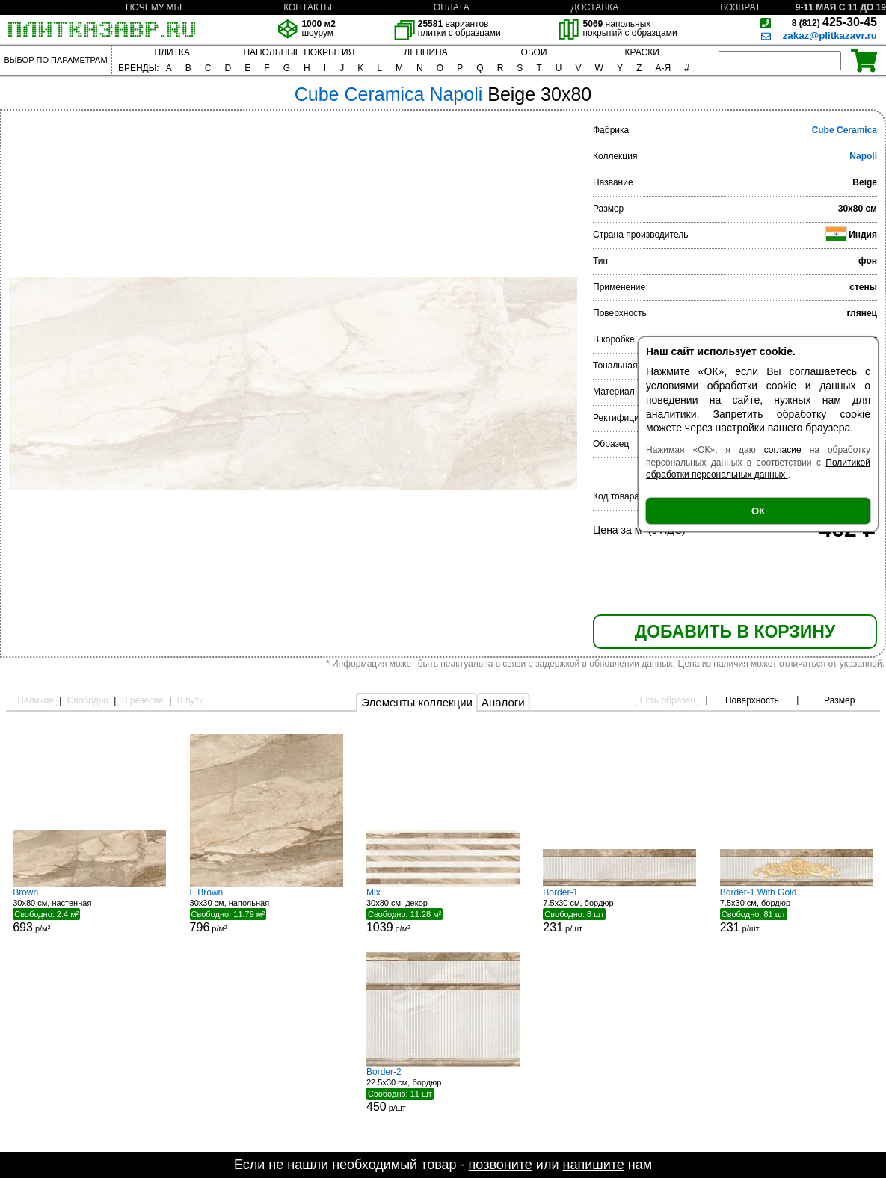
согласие (783, 450)
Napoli (863, 156)
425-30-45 (834, 22)
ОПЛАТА (452, 7)
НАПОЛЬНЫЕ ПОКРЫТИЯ (298, 52)
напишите (593, 1164)
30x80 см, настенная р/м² (89, 910)
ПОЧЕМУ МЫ (154, 7)
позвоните (500, 1164)
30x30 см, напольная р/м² (266, 910)
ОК (758, 510)
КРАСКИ (642, 52)
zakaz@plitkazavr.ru (830, 35)
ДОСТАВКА (595, 7)
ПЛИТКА (172, 52)
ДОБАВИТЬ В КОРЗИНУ (735, 631)
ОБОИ (534, 52)
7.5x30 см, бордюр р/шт (619, 910)
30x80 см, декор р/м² (443, 910)
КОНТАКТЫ (307, 7)
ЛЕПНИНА (425, 52)
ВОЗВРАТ (740, 7)
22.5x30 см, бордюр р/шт (443, 1090)
